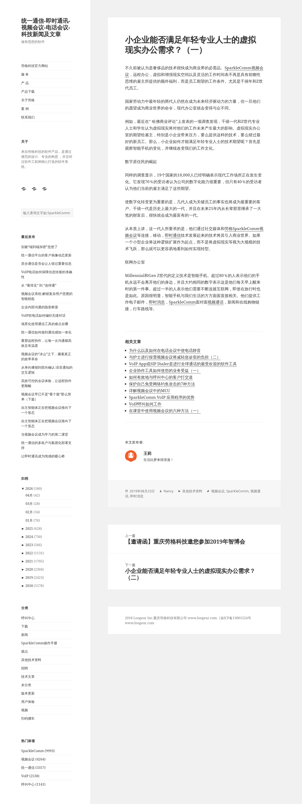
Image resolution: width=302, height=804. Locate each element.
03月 (29, 503)
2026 (29, 488)
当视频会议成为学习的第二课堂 (44, 434)
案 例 (25, 108)
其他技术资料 (31, 659)
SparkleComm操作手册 (39, 643)
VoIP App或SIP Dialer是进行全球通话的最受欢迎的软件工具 (183, 364)
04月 (29, 495)
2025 (29, 528)
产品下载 (28, 91)
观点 (24, 651)
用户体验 (28, 701)
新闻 (24, 634)
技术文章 (28, 676)
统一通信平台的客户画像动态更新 (46, 255)
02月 (29, 512)
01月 (29, 520)
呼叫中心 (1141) (33, 784)
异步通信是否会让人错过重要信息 (46, 263)
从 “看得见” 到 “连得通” (38, 285)
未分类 (26, 685)
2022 (29, 553)
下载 (24, 626)
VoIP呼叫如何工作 (145, 404)
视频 (24, 710)
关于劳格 (28, 100)
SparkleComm (182, 302)
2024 (29, 536)
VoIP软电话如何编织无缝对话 (43, 315)
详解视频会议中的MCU (149, 390)
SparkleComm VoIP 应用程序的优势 (161, 397)
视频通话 (216, 302)
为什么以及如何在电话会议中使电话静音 (165, 350)
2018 (29, 585)
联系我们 (28, 117)
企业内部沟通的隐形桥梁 (39, 307)
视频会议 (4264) (33, 759)
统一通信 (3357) (33, 767)
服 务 (25, 74)
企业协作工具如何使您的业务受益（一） (165, 370)
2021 (29, 561)
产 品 (25, 83)
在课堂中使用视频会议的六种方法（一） (165, 410)
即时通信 (173, 235)
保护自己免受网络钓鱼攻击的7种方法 (162, 384)
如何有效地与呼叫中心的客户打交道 (161, 377)
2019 (29, 577)
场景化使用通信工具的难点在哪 (44, 324)
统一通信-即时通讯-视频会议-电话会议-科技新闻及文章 (45, 27)
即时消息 (157, 302)
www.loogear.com (139, 623)
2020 (29, 569)
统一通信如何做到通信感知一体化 (46, 332)
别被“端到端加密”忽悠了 (39, 246)
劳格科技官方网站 (34, 65)
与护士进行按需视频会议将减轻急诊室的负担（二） (175, 357)
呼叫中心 (28, 618)
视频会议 (218, 491)
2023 (29, 545)
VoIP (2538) (30, 776)
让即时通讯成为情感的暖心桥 (43, 456)
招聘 (24, 668)
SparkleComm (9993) (38, 751)
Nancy (168, 491)
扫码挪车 (28, 718)
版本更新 (28, 693)
